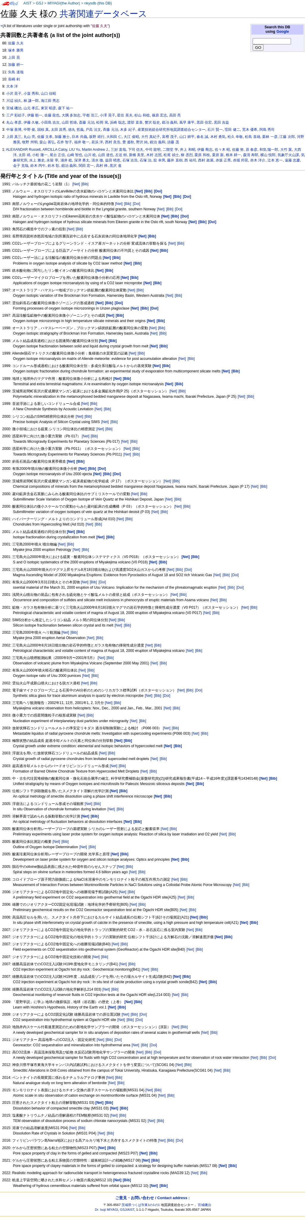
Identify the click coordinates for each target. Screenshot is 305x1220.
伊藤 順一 (34, 115)
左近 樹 (121, 155)
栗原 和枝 (202, 155)
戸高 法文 (93, 130)
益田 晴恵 (112, 160)
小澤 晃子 (107, 115)
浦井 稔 (66, 160)
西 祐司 (190, 160)
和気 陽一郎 (268, 149)
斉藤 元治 (110, 130)
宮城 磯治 (13, 108)
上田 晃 (14, 57)
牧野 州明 (29, 142)
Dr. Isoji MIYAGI (106, 1209)
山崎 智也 (74, 155)
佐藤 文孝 (44, 137)
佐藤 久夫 (15, 43)
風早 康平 (186, 122)
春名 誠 (202, 137)
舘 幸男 (159, 160)
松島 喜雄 (252, 137)
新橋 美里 (136, 155)
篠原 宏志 (159, 115)
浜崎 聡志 (117, 122)
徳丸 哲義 (75, 130)
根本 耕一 (233, 155)
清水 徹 (97, 160)
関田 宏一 (86, 166)
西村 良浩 (112, 142)
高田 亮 (175, 115)
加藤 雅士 (62, 137)
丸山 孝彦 (13, 122)
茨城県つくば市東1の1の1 (141, 1205)
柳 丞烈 (186, 155)
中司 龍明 (153, 149)
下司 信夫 (135, 149)
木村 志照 (153, 155)
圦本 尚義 (79, 137)
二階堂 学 (170, 149)
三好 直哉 (118, 149)
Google (282, 31)
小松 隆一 (39, 155)
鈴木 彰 (53, 166)
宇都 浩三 (90, 115)
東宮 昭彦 (48, 108)
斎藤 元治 (86, 122)
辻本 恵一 (275, 160)
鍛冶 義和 (169, 122)
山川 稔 (90, 155)
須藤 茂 (173, 142)
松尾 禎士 (171, 155)
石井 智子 (64, 142)
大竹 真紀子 (150, 137)
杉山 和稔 (142, 115)
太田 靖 (24, 155)
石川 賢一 (214, 130)
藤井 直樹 (174, 160)
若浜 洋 (97, 142)
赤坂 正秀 (223, 160)
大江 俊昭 (131, 137)
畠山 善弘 (47, 142)
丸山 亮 (29, 137)
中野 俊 (29, 130)
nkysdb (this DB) (98, 3)
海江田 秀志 (50, 101)
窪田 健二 (232, 130)
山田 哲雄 (69, 122)
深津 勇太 (81, 160)
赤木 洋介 (257, 160)
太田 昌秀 (58, 130)
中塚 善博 (13, 130)
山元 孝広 (31, 108)
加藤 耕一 (15, 65)
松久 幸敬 (235, 137)
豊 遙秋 (128, 142)
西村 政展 (205, 160)
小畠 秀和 (31, 93)
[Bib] (84, 184)
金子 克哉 (20, 166)
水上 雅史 (36, 160)
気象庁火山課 (288, 155)
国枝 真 (43, 130)
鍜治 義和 (69, 166)
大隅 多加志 (71, 115)
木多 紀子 (127, 130)
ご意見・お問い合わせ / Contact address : (152, 1198)
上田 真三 (13, 137)
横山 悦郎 (268, 155)
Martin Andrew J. (95, 149)
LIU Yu (74, 149)
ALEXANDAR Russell (23, 149)
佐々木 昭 (222, 149)
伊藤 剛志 (204, 149)
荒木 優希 (249, 130)
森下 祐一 (65, 108)
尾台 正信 (57, 155)
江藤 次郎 (287, 137)
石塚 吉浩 (130, 160)
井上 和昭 (187, 149)
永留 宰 (52, 160)
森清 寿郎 (250, 155)
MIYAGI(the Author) (63, 3)
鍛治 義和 (157, 142)
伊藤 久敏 (31, 122)
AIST (27, 3)
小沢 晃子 (13, 93)
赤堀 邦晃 (240, 160)
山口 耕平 (186, 137)
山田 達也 (105, 155)
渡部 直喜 (134, 122)
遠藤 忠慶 (292, 160)
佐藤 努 (238, 149)
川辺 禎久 (13, 101)
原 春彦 (251, 149)
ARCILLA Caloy (54, 149)
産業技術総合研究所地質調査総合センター (172, 130)
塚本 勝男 (15, 50)
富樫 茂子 (169, 137)
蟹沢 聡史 (152, 122)
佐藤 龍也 (52, 115)
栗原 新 (218, 155)
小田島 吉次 (50, 122)
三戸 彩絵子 (15, 115)
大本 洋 (12, 86)
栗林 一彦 (269, 137)
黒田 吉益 (221, 122)
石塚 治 (145, 160)
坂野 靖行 (96, 137)
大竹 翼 (286, 149)
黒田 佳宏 (204, 122)
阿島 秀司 (267, 130)
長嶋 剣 (14, 79)
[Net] (76, 184)
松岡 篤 (102, 122)
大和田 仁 (114, 137)
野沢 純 (142, 142)
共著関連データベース (103, 13)
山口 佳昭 (48, 93)
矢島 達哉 (15, 72)
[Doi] (136, 204)
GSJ (39, 3)
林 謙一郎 (31, 101)
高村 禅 (102, 166)
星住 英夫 (124, 115)
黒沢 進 (115, 166)
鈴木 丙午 (38, 166)
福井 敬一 (81, 142)
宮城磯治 (204, 1205)
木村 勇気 (217, 137)
